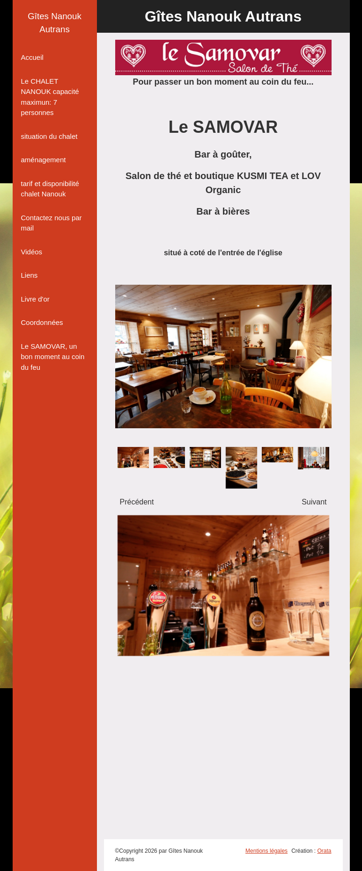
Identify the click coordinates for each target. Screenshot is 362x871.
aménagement (43, 160)
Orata (324, 851)
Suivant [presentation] (314, 502)
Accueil (32, 57)
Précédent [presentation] (137, 502)
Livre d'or (35, 299)
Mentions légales (266, 851)
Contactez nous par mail (51, 223)
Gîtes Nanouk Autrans (54, 22)
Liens (29, 275)
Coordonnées (42, 322)
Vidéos (32, 252)
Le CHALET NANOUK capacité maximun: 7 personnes (50, 97)
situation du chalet (49, 136)
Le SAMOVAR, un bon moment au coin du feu (53, 356)
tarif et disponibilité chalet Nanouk (50, 189)
